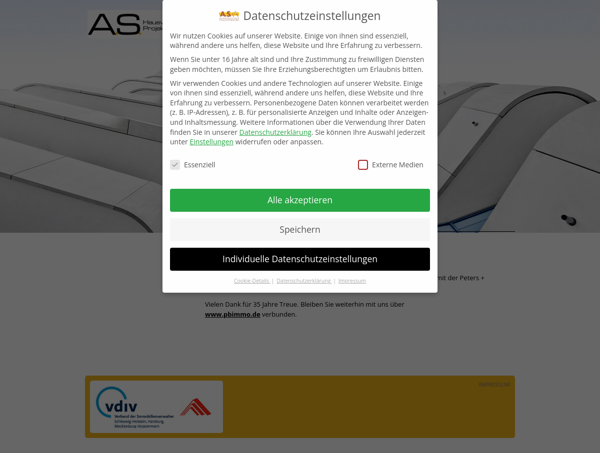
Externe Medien (391, 158)
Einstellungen (212, 135)
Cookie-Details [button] (252, 274)
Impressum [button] (352, 274)
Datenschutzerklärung (276, 126)
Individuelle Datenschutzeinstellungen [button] (300, 253)
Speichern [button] (300, 223)
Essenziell (193, 158)
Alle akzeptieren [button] (300, 194)
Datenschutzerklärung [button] (304, 274)
